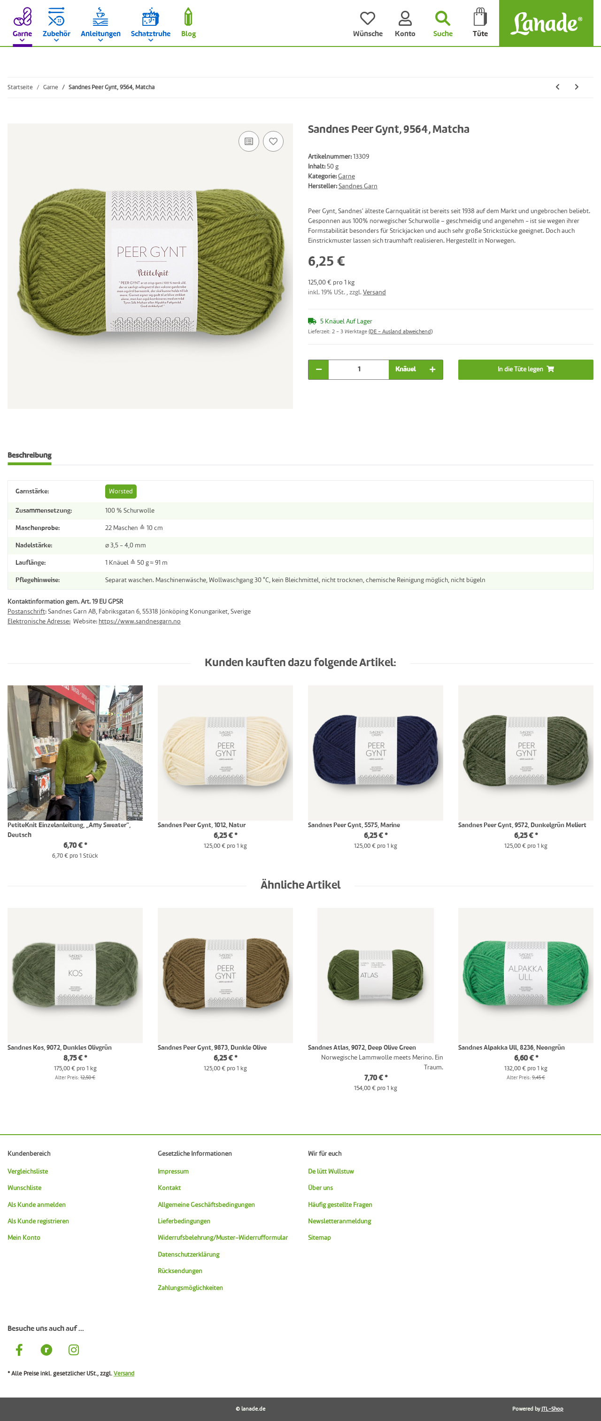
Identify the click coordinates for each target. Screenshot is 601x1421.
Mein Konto (24, 1238)
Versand (374, 292)
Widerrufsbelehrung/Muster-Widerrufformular (223, 1238)
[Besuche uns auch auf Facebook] (19, 1351)
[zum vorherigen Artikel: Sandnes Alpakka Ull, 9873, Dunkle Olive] (557, 87)
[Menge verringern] (318, 369)
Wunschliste (24, 1188)
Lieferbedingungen (184, 1221)
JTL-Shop (552, 1409)
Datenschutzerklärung (188, 1255)
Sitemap (319, 1238)
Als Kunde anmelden (37, 1205)
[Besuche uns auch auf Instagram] (73, 1351)
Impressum (173, 1171)
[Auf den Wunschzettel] (273, 141)
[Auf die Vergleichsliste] (249, 141)
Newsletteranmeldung (339, 1221)
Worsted (121, 491)
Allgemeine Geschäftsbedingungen (206, 1205)
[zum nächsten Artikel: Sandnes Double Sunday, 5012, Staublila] (576, 87)
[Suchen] (442, 23)
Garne (346, 176)
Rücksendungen (180, 1271)
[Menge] (359, 369)
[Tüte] (480, 23)
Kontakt (169, 1188)
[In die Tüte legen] (15, 118)
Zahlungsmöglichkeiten (190, 1288)
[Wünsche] (367, 23)
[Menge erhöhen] (432, 369)
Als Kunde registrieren (38, 1221)
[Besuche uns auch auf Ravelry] (46, 1351)
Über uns (320, 1188)
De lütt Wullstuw (331, 1171)
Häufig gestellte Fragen (340, 1205)
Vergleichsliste (28, 1171)
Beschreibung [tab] (29, 456)
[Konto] (405, 23)
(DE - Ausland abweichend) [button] (400, 332)
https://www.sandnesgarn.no (140, 621)
